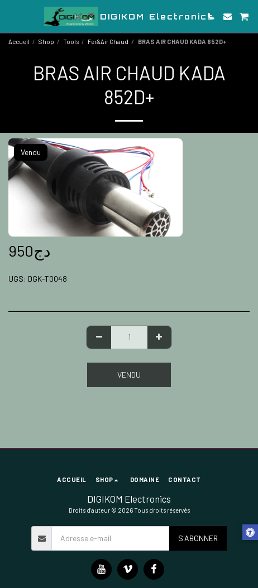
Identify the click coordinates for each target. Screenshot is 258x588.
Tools (71, 41)
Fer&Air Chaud (108, 41)
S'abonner (198, 538)
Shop (46, 41)
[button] (12, 16)
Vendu (129, 374)
